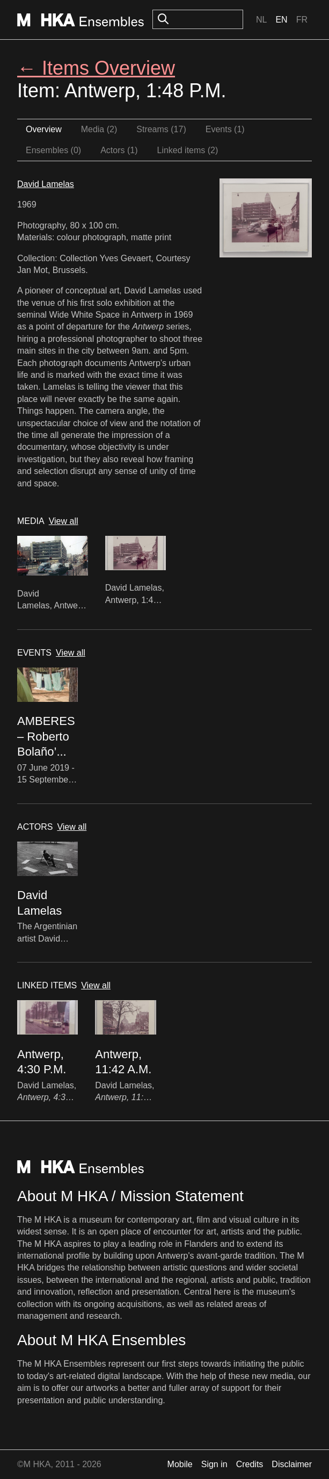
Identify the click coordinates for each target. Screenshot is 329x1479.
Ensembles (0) (53, 150)
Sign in (214, 1464)
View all (63, 521)
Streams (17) (161, 129)
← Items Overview (96, 68)
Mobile (180, 1464)
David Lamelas (45, 184)
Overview (44, 129)
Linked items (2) (187, 150)
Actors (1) (118, 150)
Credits (250, 1464)
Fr (302, 19)
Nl (261, 19)
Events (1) (225, 129)
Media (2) (99, 129)
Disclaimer (292, 1464)
